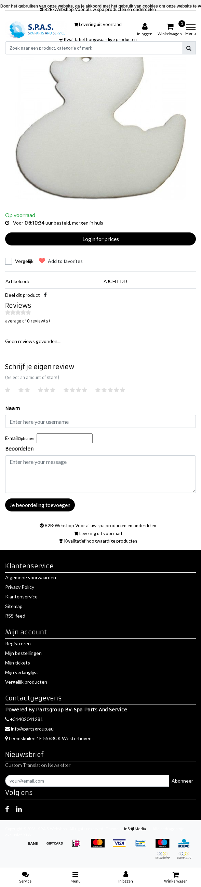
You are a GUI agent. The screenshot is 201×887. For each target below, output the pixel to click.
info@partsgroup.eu (29, 729)
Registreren (18, 643)
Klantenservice (21, 596)
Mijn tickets (17, 663)
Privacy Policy (19, 587)
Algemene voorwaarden (30, 577)
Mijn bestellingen (23, 653)
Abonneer (182, 781)
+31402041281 (24, 719)
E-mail (20, 438)
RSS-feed (15, 616)
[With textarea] (100, 474)
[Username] (100, 421)
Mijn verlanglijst (21, 672)
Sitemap (14, 606)
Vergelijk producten (26, 682)
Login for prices (100, 239)
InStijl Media (135, 828)
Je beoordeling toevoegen (40, 505)
